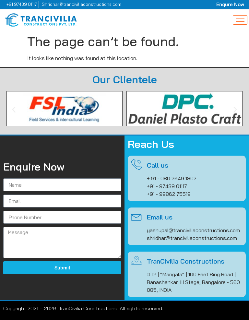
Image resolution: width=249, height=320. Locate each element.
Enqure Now (230, 4)
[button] (14, 109)
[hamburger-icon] (240, 20)
